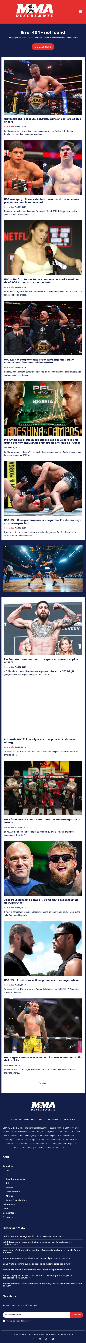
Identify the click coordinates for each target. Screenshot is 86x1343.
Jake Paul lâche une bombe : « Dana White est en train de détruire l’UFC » (41, 901)
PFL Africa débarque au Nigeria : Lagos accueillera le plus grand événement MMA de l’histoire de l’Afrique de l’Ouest (42, 441)
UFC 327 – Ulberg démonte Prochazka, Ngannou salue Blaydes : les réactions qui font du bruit (39, 361)
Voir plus (43, 1083)
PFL (5, 448)
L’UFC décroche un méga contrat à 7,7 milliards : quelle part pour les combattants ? (37, 1243)
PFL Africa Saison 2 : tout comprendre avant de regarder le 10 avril (42, 821)
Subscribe (76, 1315)
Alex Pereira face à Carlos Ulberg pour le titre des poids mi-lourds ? (37, 1269)
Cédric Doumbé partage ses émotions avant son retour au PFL (34, 1236)
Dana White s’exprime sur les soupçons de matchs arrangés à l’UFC (37, 1264)
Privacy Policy (28, 1321)
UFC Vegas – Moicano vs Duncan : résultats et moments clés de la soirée (43, 1059)
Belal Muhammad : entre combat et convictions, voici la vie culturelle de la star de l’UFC (42, 1284)
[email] (36, 1315)
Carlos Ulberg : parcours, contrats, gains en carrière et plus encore (42, 120)
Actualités (9, 127)
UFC (6, 1065)
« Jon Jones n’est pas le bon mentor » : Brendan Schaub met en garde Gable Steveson (41, 1251)
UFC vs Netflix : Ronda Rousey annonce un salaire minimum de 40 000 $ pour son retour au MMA (42, 281)
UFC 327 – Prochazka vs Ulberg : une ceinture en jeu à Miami (42, 980)
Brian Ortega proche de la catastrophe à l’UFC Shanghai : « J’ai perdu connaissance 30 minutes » (37, 1276)
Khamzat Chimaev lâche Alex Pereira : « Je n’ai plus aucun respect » (36, 1258)
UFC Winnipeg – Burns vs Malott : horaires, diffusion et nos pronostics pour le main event (41, 200)
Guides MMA (10, 827)
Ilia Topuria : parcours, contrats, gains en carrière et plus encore (41, 660)
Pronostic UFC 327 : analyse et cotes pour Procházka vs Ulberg (39, 741)
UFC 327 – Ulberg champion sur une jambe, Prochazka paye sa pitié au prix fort (42, 521)
